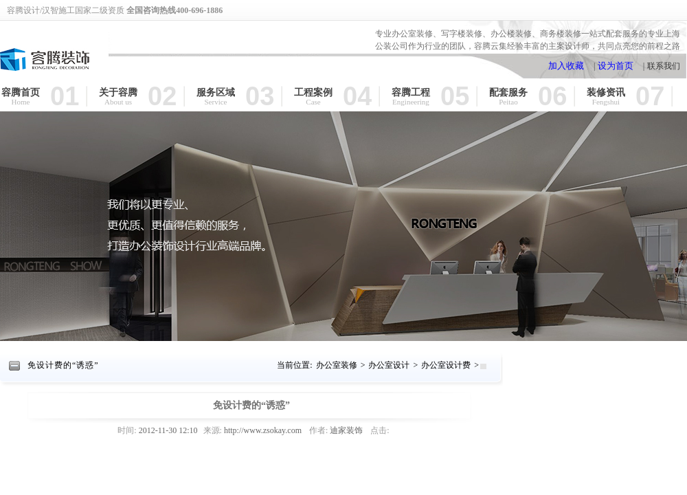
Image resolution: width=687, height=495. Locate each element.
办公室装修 (336, 365)
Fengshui (606, 102)
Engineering (410, 102)
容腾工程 (411, 92)
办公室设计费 (446, 365)
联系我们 (663, 66)
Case (313, 102)
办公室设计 (388, 365)
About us (118, 102)
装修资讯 (606, 92)
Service (216, 102)
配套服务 (508, 92)
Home (21, 102)
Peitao (508, 102)
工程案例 (313, 92)
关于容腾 (118, 92)
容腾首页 (20, 92)
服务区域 (215, 92)
